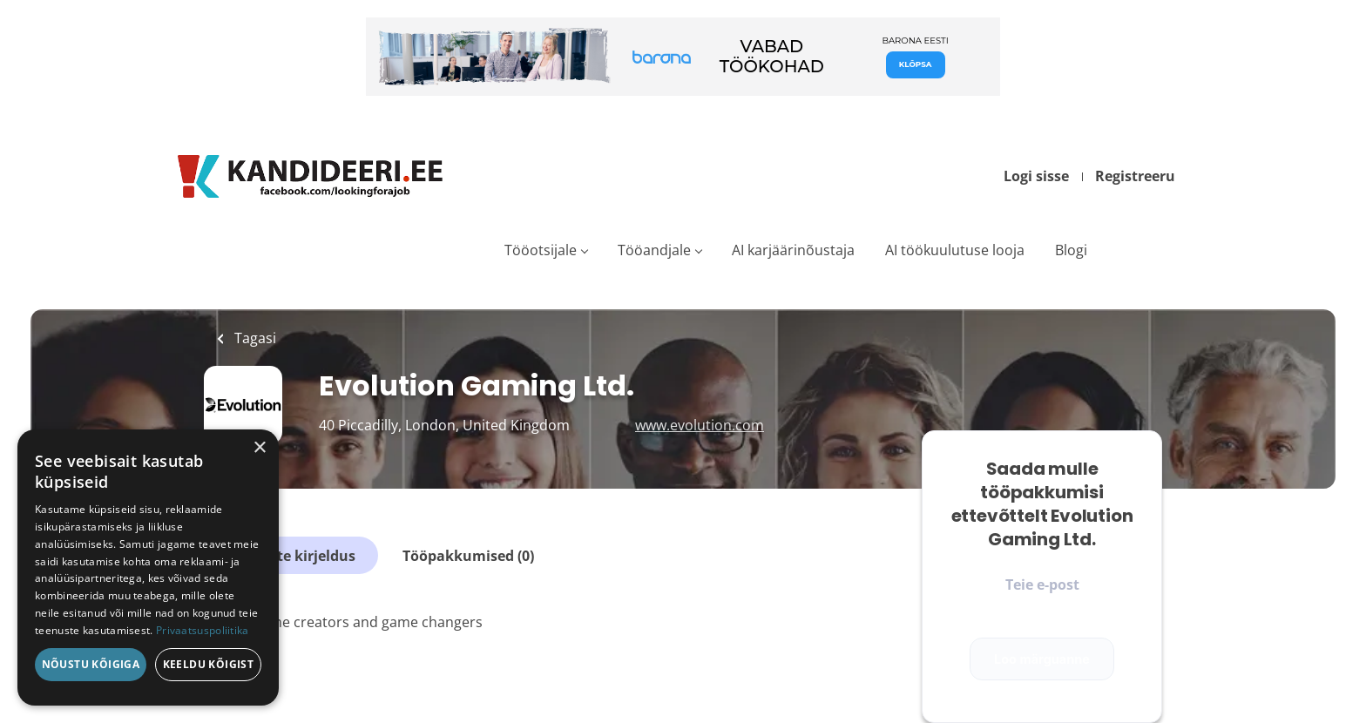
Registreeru (1135, 176)
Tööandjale (654, 250)
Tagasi (253, 338)
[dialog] (148, 567)
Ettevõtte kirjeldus (291, 555)
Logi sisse (1036, 176)
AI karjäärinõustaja (793, 250)
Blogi (1071, 250)
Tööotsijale (540, 250)
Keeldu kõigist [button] (208, 664)
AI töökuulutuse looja (954, 250)
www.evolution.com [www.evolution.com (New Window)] (699, 425)
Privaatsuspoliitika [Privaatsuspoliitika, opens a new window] (202, 630)
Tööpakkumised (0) (468, 555)
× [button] (259, 448)
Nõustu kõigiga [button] (91, 664)
